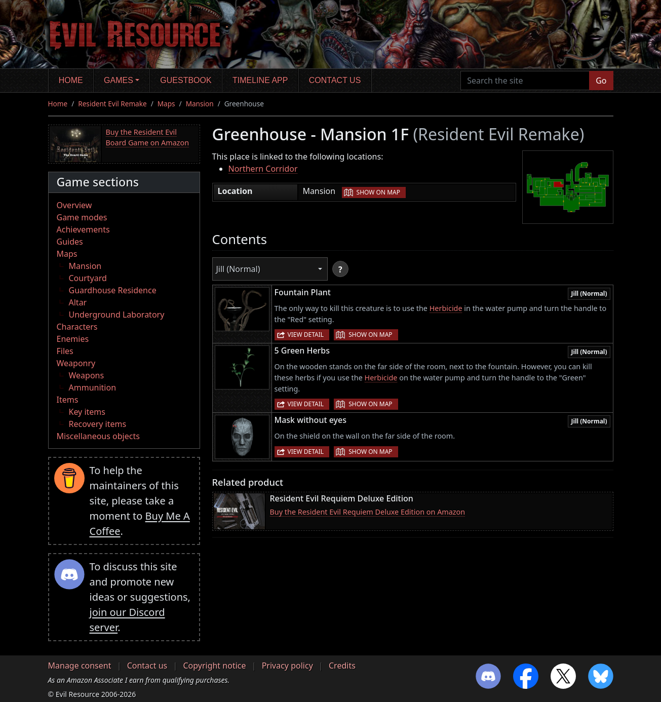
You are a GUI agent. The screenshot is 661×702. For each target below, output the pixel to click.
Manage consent (79, 665)
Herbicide (446, 308)
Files (65, 351)
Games (118, 80)
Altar (78, 302)
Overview (74, 205)
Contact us (335, 80)
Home (71, 80)
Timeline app (260, 80)
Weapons (86, 375)
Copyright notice (214, 665)
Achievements (83, 229)
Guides (70, 241)
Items (68, 399)
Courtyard (88, 278)
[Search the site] (525, 80)
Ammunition (92, 387)
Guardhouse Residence (113, 290)
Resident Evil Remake (112, 103)
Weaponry (76, 363)
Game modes (82, 217)
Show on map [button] (378, 192)
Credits (342, 665)
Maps (166, 103)
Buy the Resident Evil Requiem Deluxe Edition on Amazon (367, 512)
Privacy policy (287, 665)
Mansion (200, 103)
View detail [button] (306, 334)
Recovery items (98, 424)
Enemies (73, 338)
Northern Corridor (263, 168)
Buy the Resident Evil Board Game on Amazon (147, 137)
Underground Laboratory (117, 314)
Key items (87, 411)
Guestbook (185, 80)
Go (601, 80)
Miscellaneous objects (98, 436)
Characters (77, 326)
